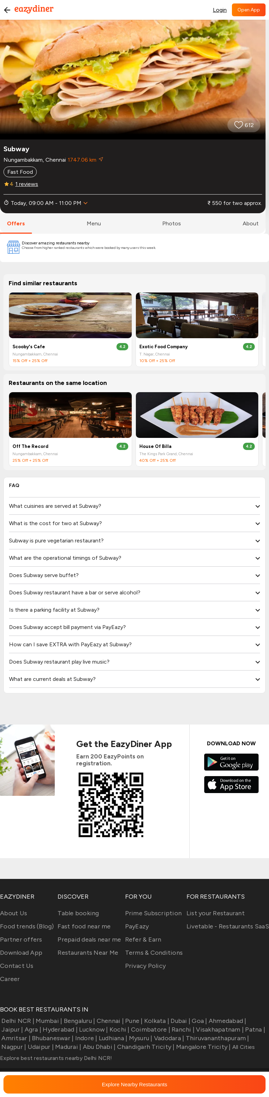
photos (171, 223)
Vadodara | (168, 1038)
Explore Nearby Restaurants (134, 1084)
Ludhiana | (112, 1038)
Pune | (133, 1021)
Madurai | (67, 1047)
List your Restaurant (215, 913)
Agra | (32, 1029)
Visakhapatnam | (219, 1029)
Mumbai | (48, 1021)
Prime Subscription (153, 913)
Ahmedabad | (226, 1021)
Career (10, 979)
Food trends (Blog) (27, 926)
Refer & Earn (143, 939)
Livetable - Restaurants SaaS (227, 926)
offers (16, 223)
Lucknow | (93, 1029)
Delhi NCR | (17, 1021)
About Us (13, 913)
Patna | (254, 1029)
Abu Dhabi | (98, 1047)
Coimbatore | (150, 1029)
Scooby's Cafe (28, 346)
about (251, 223)
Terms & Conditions (154, 952)
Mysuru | (139, 1038)
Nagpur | (13, 1047)
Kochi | (119, 1029)
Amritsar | (15, 1038)
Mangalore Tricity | (203, 1047)
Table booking (78, 913)
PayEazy (137, 926)
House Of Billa (155, 446)
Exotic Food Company (163, 346)
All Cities (243, 1047)
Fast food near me (84, 926)
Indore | (85, 1038)
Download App (21, 952)
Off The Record (30, 446)
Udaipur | (40, 1047)
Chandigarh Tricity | (144, 1047)
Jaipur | (11, 1029)
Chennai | (109, 1021)
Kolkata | (156, 1021)
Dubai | (179, 1021)
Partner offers (21, 939)
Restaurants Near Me (88, 952)
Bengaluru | (78, 1021)
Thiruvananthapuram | (216, 1038)
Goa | (198, 1021)
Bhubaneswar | (52, 1038)
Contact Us (17, 966)
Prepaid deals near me (89, 939)
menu (94, 223)
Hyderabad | (59, 1029)
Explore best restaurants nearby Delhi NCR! (56, 1058)
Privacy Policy (145, 966)
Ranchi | (182, 1029)
